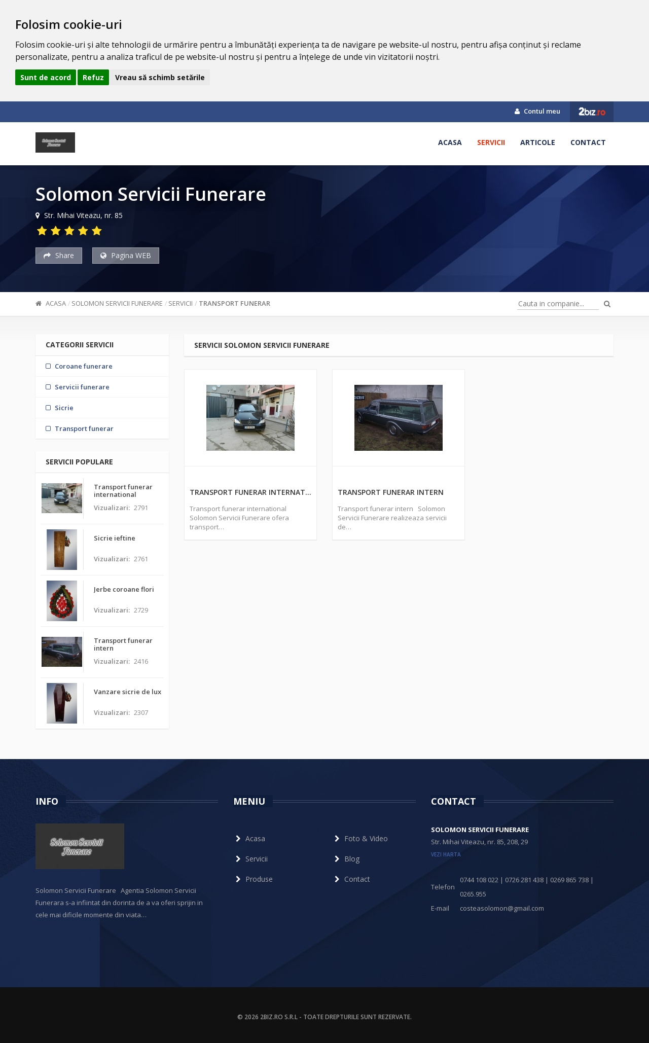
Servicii (491, 142)
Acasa (450, 142)
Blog (345, 859)
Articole (537, 142)
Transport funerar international (250, 492)
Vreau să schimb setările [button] (160, 77)
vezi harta (446, 854)
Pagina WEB (125, 255)
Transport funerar (234, 303)
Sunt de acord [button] (45, 77)
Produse (253, 879)
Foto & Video (360, 838)
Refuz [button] (93, 77)
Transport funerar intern (391, 492)
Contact (588, 142)
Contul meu (537, 111)
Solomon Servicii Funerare (117, 303)
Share (59, 255)
